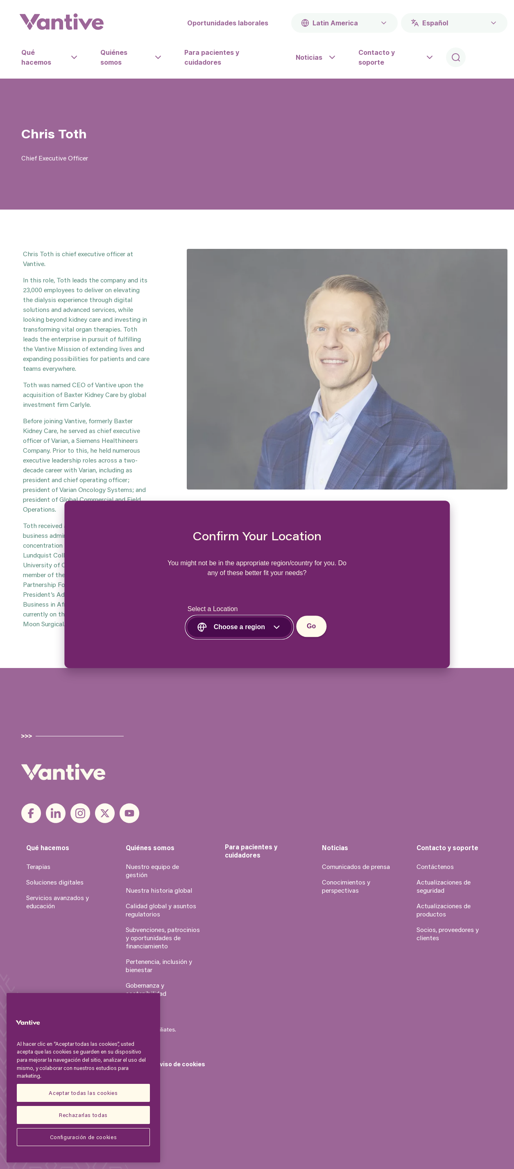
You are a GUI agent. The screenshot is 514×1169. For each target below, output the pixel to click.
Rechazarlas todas (83, 1114)
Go (311, 626)
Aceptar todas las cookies (83, 1092)
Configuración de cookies (83, 1136)
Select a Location (213, 609)
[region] (83, 1077)
